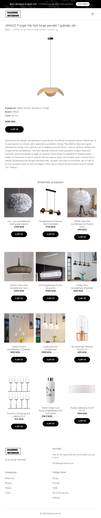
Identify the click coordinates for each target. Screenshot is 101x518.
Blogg (55, 478)
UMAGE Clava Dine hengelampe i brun (19, 286)
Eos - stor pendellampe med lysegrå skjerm (19, 222)
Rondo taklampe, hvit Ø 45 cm (82, 409)
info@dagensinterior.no (63, 463)
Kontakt (56, 483)
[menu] (93, 14)
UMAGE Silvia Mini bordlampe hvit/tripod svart (82, 224)
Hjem (7, 29)
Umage (45, 108)
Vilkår (55, 488)
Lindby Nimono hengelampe (50, 348)
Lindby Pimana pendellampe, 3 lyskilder (18, 348)
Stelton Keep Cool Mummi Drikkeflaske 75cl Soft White (50, 411)
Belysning (9, 478)
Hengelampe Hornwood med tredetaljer (50, 222)
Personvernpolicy (60, 493)
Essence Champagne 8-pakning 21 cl (19, 415)
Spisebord (36, 108)
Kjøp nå (14, 129)
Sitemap (56, 497)
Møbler (20, 108)
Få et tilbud (83, 4)
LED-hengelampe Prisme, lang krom (50, 286)
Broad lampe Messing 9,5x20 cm (82, 348)
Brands (27, 108)
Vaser (8, 493)
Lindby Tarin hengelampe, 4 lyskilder (82, 286)
